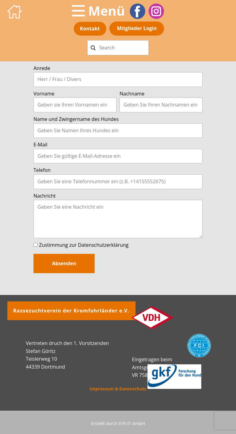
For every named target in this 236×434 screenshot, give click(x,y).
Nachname (132, 93)
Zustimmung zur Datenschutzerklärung (83, 245)
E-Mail (40, 144)
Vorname (43, 93)
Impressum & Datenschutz (118, 389)
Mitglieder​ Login (137, 28)
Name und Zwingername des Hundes (76, 119)
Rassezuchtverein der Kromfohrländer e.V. (71, 310)
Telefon (42, 170)
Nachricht (44, 195)
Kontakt (90, 28)
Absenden (64, 263)
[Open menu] (98, 11)
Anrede (41, 68)
